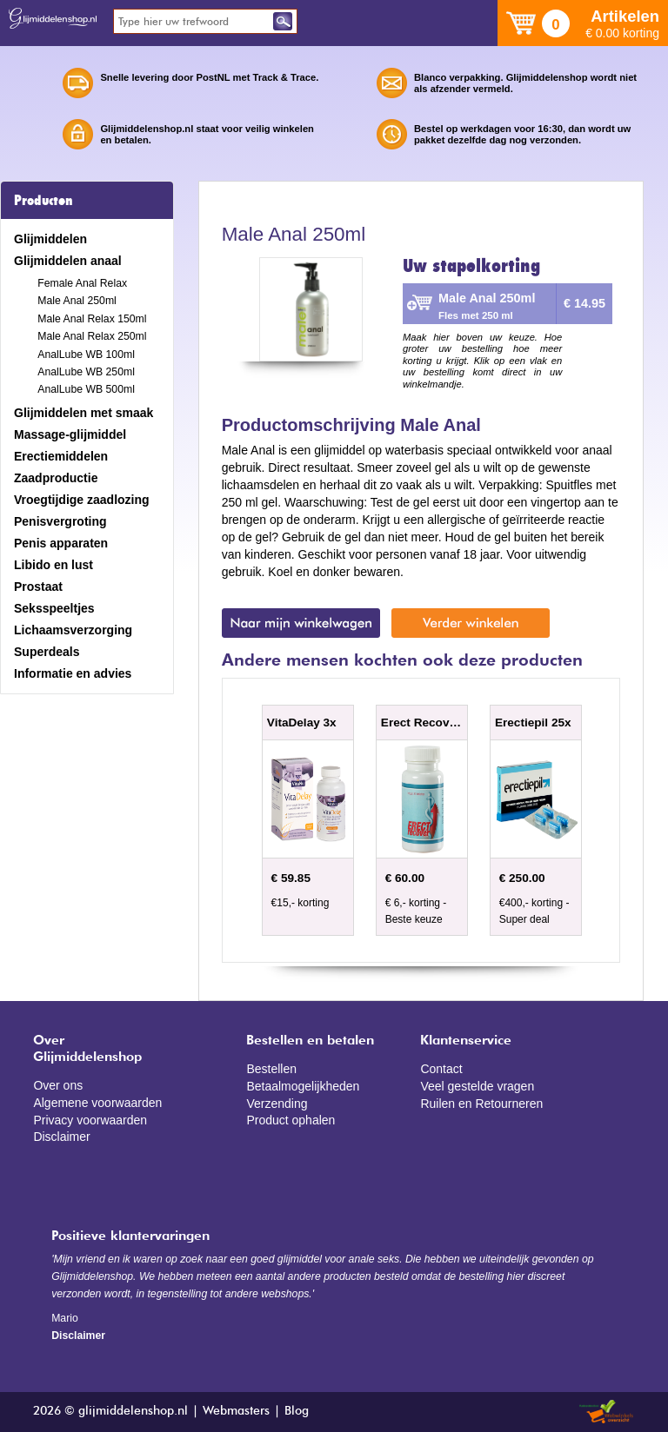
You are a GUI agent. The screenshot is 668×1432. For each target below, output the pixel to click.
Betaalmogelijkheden (302, 1086)
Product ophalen (290, 1120)
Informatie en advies (72, 673)
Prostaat (38, 586)
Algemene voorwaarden (97, 1103)
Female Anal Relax (82, 283)
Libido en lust (53, 565)
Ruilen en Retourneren (481, 1103)
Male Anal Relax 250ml (91, 336)
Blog (296, 1411)
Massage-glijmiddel (70, 434)
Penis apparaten (61, 543)
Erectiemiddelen (61, 456)
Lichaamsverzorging (73, 630)
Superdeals (46, 652)
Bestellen (271, 1069)
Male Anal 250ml (77, 301)
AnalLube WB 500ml (86, 389)
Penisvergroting (60, 521)
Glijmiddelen (50, 239)
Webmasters (236, 1411)
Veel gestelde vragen (477, 1086)
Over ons (58, 1085)
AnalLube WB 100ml (86, 354)
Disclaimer (61, 1137)
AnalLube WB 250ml (86, 372)
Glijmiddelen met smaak (83, 413)
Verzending (276, 1103)
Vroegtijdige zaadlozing (82, 500)
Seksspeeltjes (54, 608)
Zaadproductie (55, 478)
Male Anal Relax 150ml (91, 319)
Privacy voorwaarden (90, 1120)
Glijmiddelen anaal (68, 261)
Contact (441, 1069)
